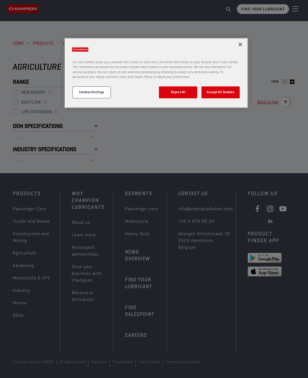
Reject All (178, 92)
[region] (156, 73)
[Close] (240, 44)
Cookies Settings (91, 92)
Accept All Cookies (220, 92)
